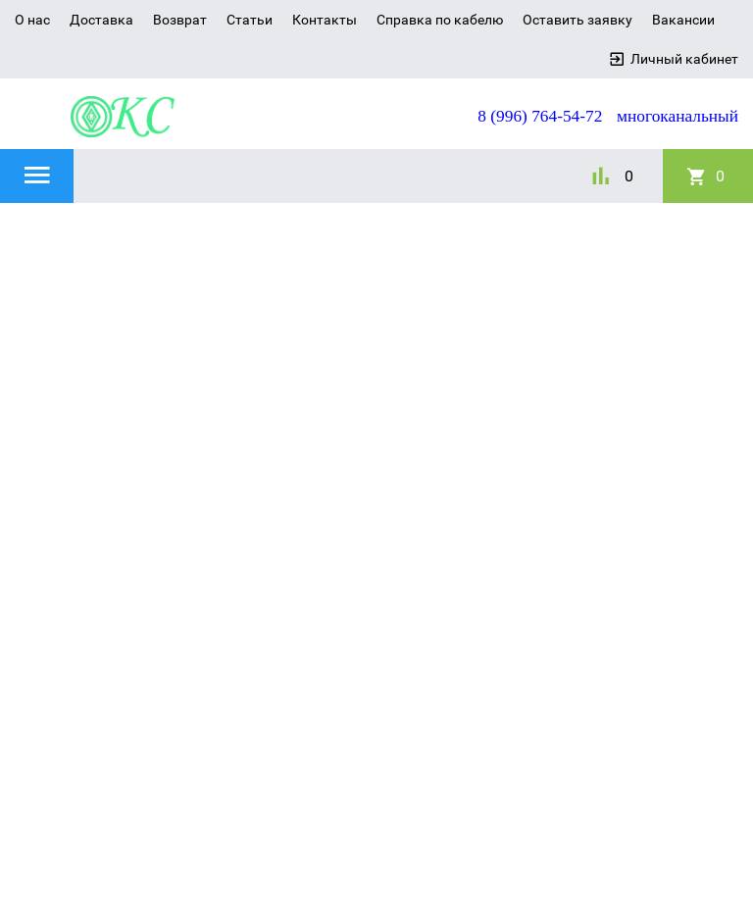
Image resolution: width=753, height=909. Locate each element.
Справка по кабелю (439, 19)
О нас (32, 19)
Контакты (324, 19)
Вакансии (683, 19)
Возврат (180, 19)
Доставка (101, 19)
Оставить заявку (577, 19)
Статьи (249, 19)
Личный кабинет (684, 59)
